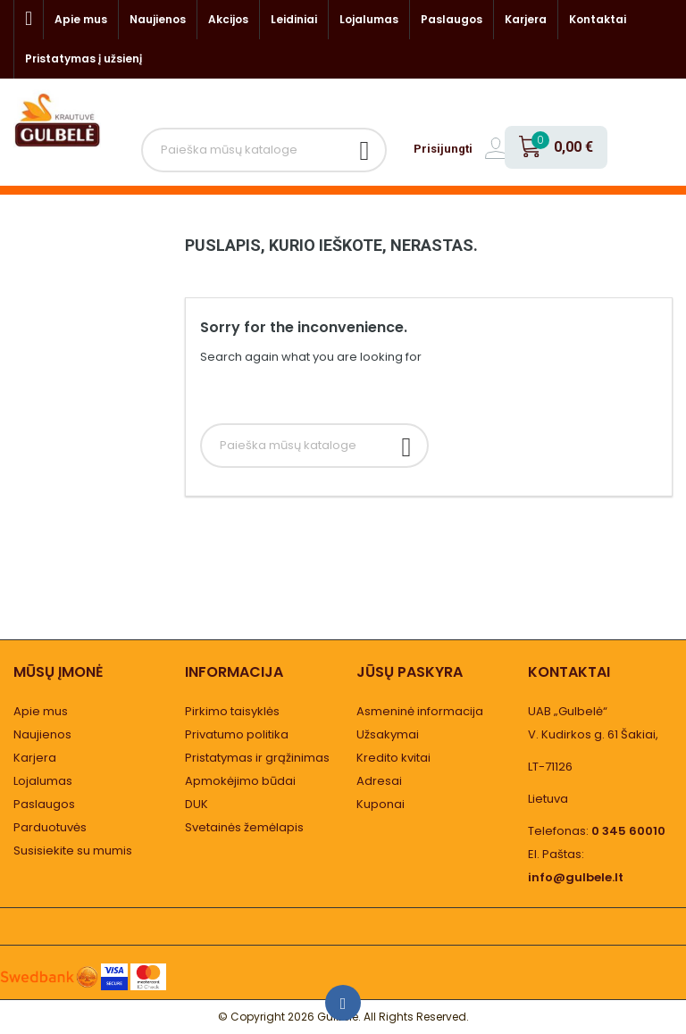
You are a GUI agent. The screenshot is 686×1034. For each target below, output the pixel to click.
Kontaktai (597, 19)
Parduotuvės (50, 827)
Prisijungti (443, 148)
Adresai (379, 780)
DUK (196, 804)
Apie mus (80, 19)
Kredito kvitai (393, 757)
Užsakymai (387, 734)
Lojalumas (368, 19)
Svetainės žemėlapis (244, 827)
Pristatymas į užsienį (83, 58)
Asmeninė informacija (419, 711)
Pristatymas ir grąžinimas (257, 757)
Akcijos (228, 19)
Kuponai (380, 804)
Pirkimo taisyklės (232, 711)
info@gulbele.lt (575, 877)
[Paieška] (264, 150)
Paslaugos (451, 19)
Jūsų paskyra (409, 672)
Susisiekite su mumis (72, 850)
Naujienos (158, 19)
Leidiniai (294, 19)
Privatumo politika (237, 734)
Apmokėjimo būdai (240, 780)
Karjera (526, 19)
